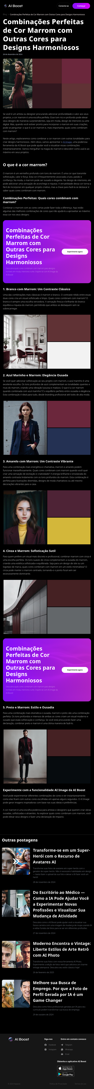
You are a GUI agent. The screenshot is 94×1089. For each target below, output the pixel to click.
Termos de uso (80, 1084)
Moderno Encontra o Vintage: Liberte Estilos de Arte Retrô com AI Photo (62, 949)
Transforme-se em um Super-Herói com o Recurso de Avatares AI (61, 856)
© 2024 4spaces (14, 1084)
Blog (5, 14)
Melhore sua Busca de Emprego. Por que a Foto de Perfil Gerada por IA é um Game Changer (60, 991)
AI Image (67, 141)
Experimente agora (75, 251)
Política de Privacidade (58, 1084)
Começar (81, 6)
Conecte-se (64, 6)
